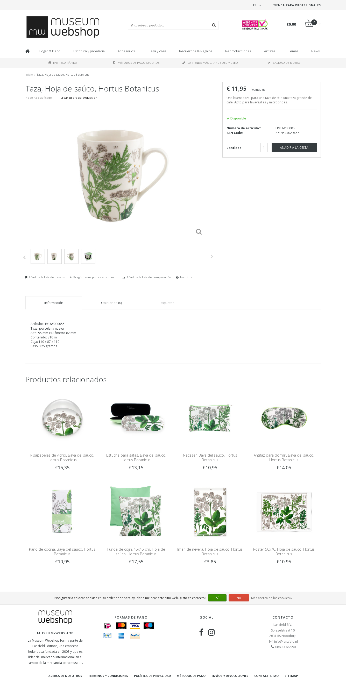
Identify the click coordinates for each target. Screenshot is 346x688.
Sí (217, 598)
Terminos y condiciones (108, 676)
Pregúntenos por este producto (95, 277)
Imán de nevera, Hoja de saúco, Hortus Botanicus (210, 551)
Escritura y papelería (89, 51)
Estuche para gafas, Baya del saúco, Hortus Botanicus (136, 457)
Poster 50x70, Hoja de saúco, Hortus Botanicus (284, 551)
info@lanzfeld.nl (286, 641)
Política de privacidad (152, 676)
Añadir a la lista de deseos (47, 277)
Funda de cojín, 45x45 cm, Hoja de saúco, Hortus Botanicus (136, 551)
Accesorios (126, 51)
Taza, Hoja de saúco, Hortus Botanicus (63, 74)
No (239, 598)
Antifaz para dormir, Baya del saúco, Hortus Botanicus (284, 457)
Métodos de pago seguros (136, 63)
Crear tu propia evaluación (78, 98)
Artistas (269, 51)
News (315, 51)
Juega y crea (157, 51)
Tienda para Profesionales (297, 5)
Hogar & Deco (49, 51)
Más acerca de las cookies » (271, 598)
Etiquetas (167, 302)
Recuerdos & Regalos (195, 51)
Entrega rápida (62, 63)
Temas (293, 51)
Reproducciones (238, 51)
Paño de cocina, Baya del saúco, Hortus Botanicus (62, 551)
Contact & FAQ (266, 676)
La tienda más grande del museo (210, 63)
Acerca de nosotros (65, 676)
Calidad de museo (283, 63)
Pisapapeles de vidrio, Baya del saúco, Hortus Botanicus (62, 457)
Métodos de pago (191, 676)
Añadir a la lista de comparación (149, 277)
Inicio (29, 74)
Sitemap (291, 676)
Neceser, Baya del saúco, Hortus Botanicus (210, 457)
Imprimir (186, 277)
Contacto (282, 617)
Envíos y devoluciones (229, 676)
